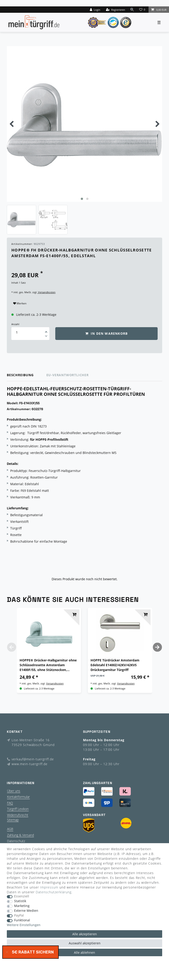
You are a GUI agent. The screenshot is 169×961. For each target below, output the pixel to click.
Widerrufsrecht (17, 815)
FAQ (10, 803)
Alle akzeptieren (84, 934)
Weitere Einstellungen (23, 925)
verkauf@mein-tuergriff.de (33, 759)
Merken (19, 303)
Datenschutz (16, 841)
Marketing (22, 906)
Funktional (22, 920)
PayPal (19, 915)
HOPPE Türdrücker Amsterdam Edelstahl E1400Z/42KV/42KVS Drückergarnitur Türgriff (115, 665)
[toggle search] (132, 9)
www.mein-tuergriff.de (30, 764)
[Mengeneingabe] (16, 332)
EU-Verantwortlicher (67, 375)
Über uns (13, 791)
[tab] (26, 375)
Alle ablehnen (84, 952)
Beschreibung (20, 375)
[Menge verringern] (46, 337)
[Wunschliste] (143, 9)
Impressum (49, 887)
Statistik (20, 901)
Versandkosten (46, 292)
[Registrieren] (115, 9)
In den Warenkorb (106, 333)
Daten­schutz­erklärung (53, 892)
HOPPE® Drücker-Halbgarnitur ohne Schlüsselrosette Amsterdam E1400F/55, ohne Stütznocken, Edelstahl (48, 665)
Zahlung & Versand (20, 835)
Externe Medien (26, 911)
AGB (10, 829)
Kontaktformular (18, 797)
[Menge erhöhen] (46, 330)
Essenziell (21, 896)
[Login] (95, 9)
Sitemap (13, 820)
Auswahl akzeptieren (85, 943)
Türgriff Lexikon (18, 809)
